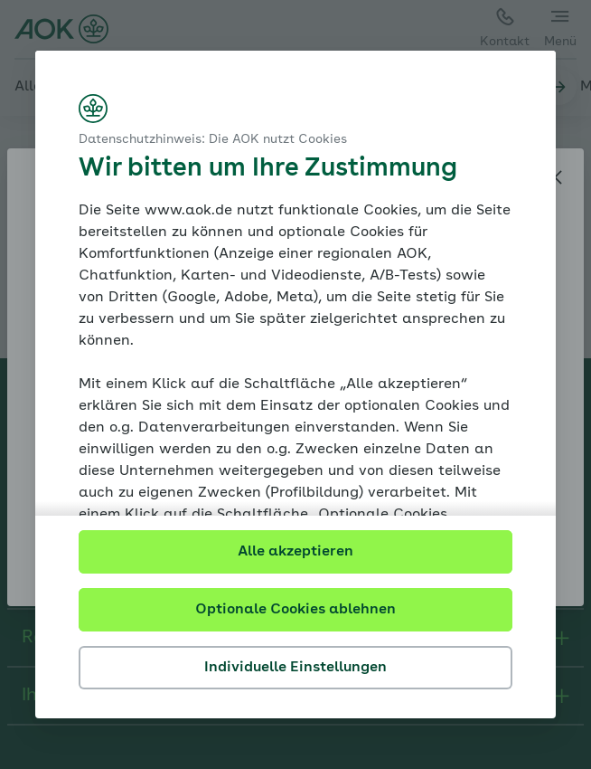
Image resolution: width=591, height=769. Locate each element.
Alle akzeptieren (295, 552)
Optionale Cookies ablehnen (295, 610)
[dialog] (295, 384)
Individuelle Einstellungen (295, 667)
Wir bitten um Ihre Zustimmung (268, 169)
